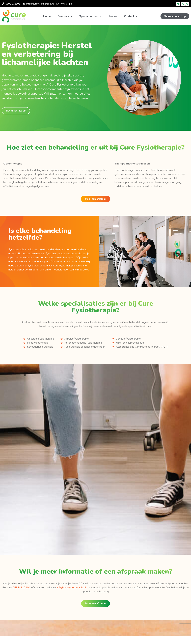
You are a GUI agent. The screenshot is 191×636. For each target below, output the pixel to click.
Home (47, 16)
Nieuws (112, 16)
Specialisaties (90, 16)
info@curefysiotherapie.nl (71, 587)
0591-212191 (22, 587)
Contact (131, 16)
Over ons (65, 16)
